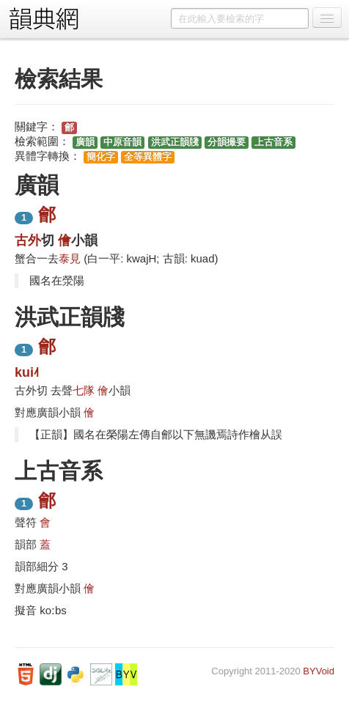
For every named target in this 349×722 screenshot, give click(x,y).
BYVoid (318, 671)
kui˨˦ (27, 372)
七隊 (84, 390)
